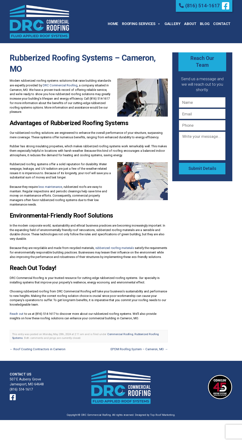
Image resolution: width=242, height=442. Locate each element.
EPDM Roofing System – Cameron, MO (140, 347)
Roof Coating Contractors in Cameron (37, 347)
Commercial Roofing (119, 332)
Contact (221, 23)
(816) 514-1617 (200, 5)
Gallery (172, 23)
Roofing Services (141, 24)
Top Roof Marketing (162, 412)
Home (113, 23)
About (190, 23)
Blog (204, 23)
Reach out (16, 312)
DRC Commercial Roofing (60, 84)
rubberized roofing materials (114, 246)
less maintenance (50, 185)
